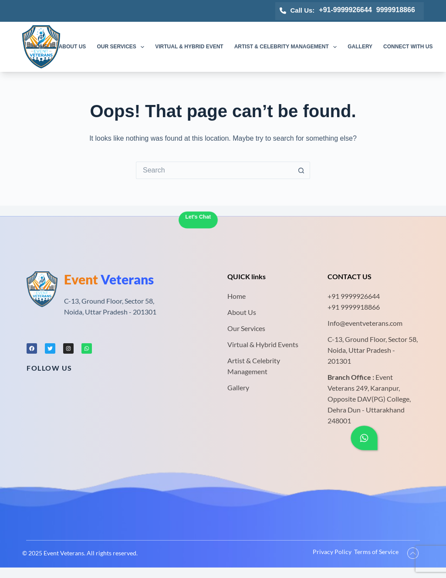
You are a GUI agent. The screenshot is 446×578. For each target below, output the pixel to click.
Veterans (109, 279)
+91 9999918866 (354, 307)
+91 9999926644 (354, 296)
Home (40, 47)
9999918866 (395, 10)
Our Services (122, 47)
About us (72, 47)
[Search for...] (214, 170)
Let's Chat (198, 217)
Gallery (360, 47)
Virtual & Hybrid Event (189, 47)
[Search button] (301, 170)
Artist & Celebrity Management (287, 47)
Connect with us (407, 47)
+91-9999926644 (345, 10)
